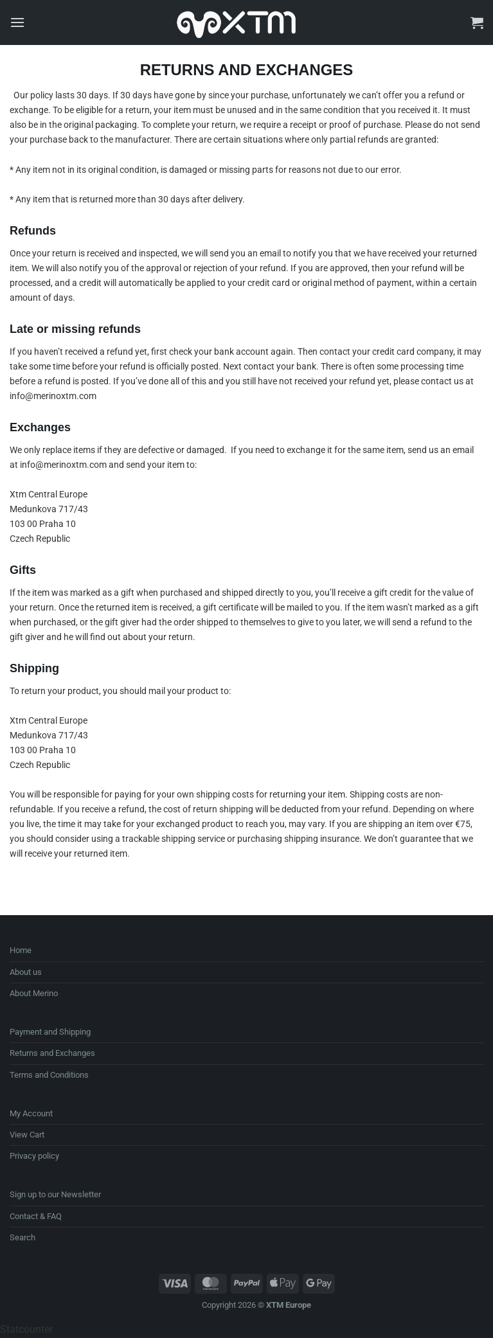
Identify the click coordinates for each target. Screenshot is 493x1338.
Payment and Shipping (50, 1032)
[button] (17, 22)
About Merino (34, 993)
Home (20, 950)
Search (22, 1237)
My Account (31, 1113)
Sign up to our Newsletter (55, 1194)
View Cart (27, 1134)
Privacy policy (34, 1156)
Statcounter (26, 1329)
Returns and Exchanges (52, 1053)
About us (26, 972)
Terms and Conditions (49, 1075)
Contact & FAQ (36, 1216)
